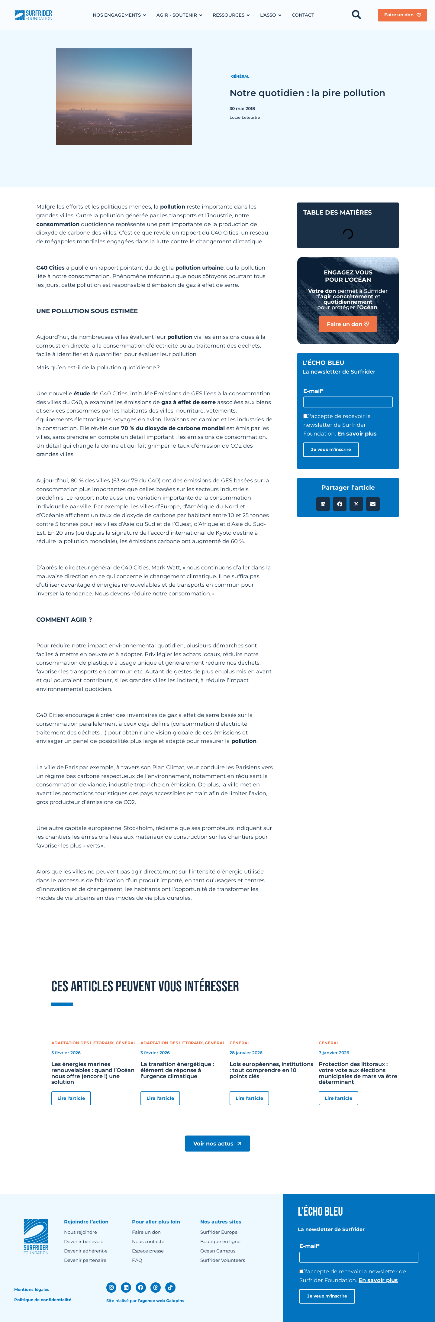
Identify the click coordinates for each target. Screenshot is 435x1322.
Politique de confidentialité (42, 1300)
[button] (323, 504)
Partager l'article (348, 487)
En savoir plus (357, 434)
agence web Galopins (162, 1300)
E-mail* (313, 391)
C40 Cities (50, 267)
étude (82, 393)
